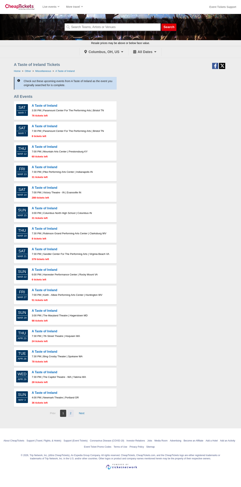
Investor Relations (135, 440)
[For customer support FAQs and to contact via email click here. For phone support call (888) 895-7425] (223, 7)
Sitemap (150, 446)
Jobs (149, 440)
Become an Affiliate (193, 440)
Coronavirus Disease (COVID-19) (107, 440)
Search (168, 27)
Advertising (175, 440)
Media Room (160, 440)
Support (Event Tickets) (76, 440)
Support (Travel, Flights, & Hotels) (44, 440)
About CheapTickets (13, 440)
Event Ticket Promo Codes (97, 446)
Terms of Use (120, 446)
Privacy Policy (137, 446)
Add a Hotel (212, 440)
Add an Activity (227, 440)
